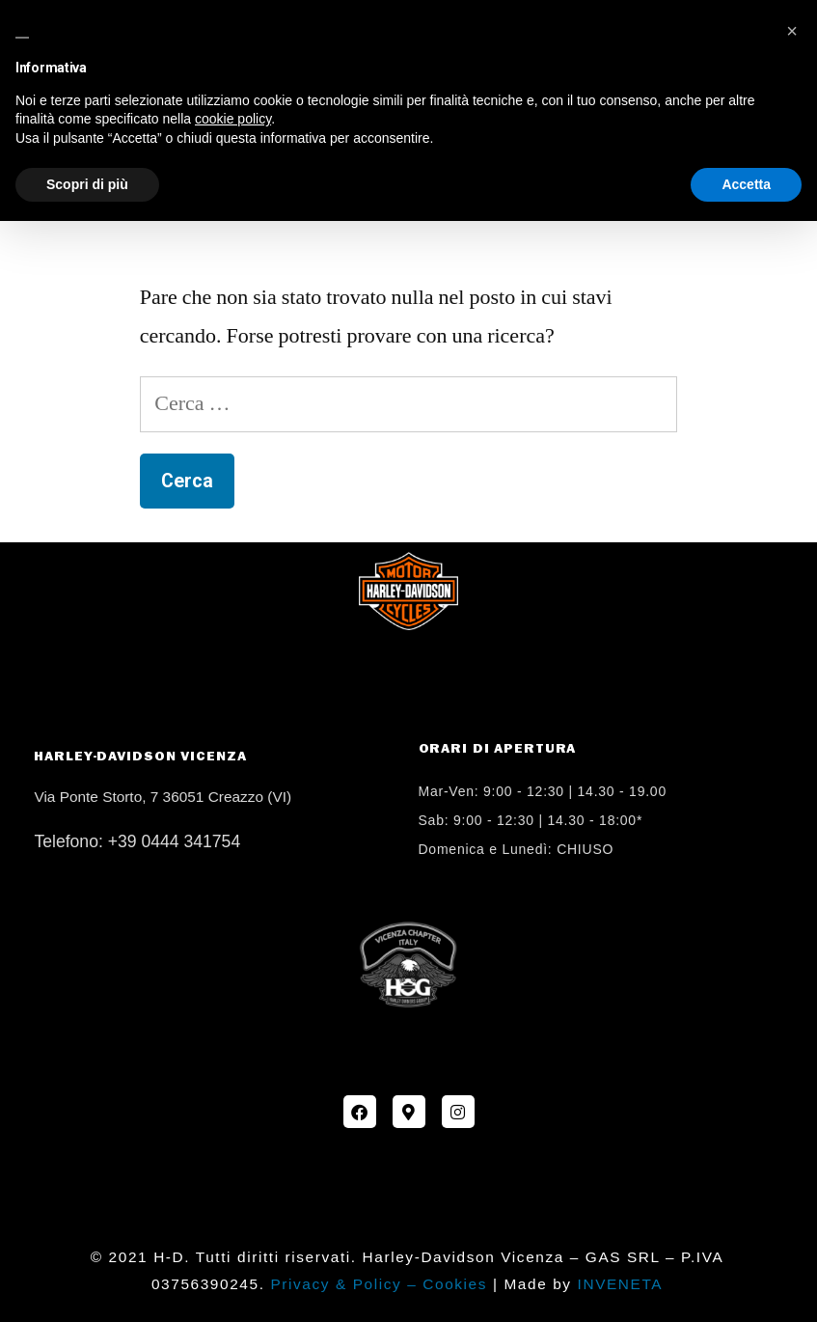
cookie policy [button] (233, 118)
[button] (791, 30)
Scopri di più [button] (87, 184)
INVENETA (621, 1284)
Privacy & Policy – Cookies (378, 1284)
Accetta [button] (746, 184)
